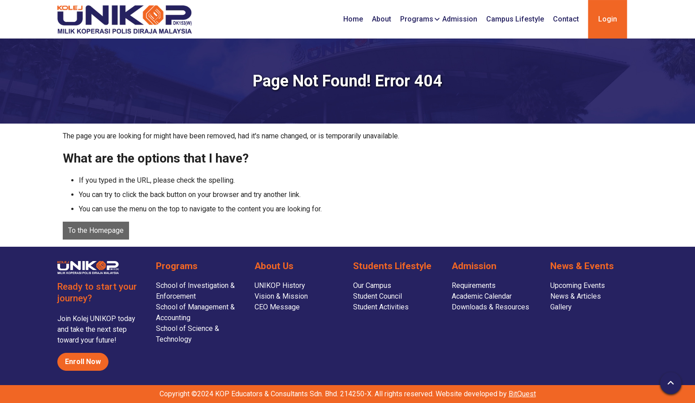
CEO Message (277, 307)
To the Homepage (96, 230)
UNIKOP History (280, 285)
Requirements (474, 285)
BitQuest (522, 394)
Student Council (377, 296)
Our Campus (372, 285)
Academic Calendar (482, 296)
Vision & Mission (281, 296)
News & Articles (575, 296)
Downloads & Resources (490, 307)
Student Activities (381, 307)
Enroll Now (83, 361)
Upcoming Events (577, 285)
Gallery (561, 307)
